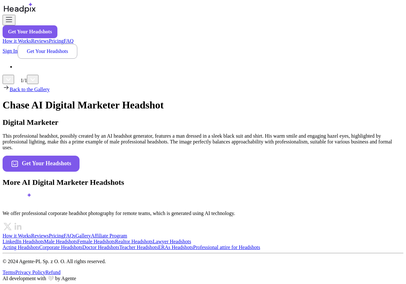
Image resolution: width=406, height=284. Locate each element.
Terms (9, 272)
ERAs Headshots (175, 247)
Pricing (56, 41)
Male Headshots (60, 241)
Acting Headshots (21, 247)
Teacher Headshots (138, 247)
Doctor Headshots (100, 247)
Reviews (40, 41)
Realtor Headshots (134, 241)
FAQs (69, 235)
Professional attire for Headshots (226, 247)
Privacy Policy (30, 272)
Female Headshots (96, 241)
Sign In (10, 51)
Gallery (83, 235)
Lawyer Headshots (172, 241)
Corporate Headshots (60, 247)
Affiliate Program (109, 235)
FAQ (68, 41)
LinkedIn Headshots (23, 241)
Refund (53, 272)
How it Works (17, 41)
